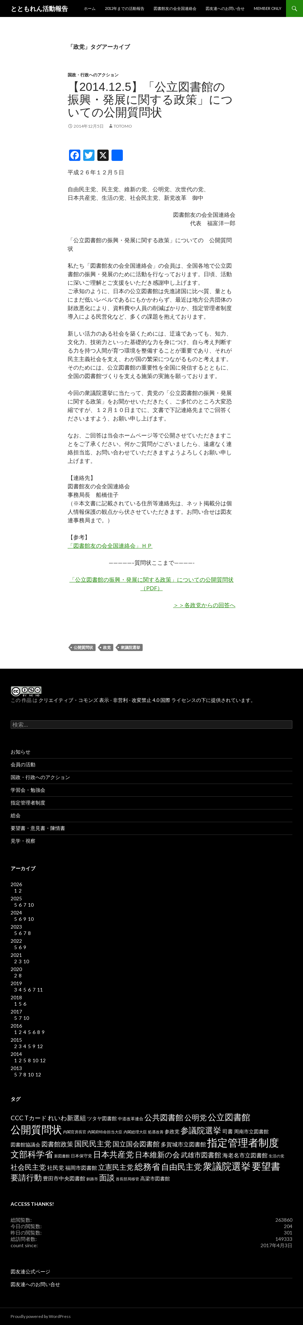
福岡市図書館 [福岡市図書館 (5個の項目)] (81, 1168)
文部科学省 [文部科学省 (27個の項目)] (32, 1154)
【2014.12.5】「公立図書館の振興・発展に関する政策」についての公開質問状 (150, 99)
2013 (16, 1068)
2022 (16, 941)
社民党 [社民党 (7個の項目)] (55, 1167)
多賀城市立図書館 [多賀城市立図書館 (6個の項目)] (183, 1144)
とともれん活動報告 (39, 8)
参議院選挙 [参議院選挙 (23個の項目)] (201, 1130)
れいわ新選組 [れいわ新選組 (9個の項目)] (67, 1118)
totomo (123, 126)
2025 (16, 898)
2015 (16, 1040)
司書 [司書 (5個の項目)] (227, 1131)
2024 (16, 913)
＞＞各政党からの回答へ (204, 605)
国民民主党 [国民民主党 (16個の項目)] (93, 1143)
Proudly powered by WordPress (41, 1316)
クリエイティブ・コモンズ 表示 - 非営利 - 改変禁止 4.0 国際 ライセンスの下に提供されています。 (147, 700)
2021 (16, 955)
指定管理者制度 (28, 803)
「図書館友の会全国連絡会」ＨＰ (110, 545)
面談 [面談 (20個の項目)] (107, 1177)
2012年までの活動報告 (124, 8)
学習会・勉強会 (28, 790)
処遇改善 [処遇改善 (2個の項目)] (156, 1131)
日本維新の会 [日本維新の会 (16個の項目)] (157, 1154)
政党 (107, 647)
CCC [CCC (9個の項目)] (17, 1118)
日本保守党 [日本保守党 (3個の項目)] (81, 1155)
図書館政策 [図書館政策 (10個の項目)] (57, 1144)
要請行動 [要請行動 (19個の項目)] (26, 1177)
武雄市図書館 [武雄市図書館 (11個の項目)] (201, 1155)
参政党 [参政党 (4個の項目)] (172, 1131)
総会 (16, 815)
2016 (16, 1026)
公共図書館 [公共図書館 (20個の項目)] (163, 1117)
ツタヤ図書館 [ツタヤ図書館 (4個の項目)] (102, 1118)
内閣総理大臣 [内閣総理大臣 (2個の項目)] (135, 1131)
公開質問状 (83, 647)
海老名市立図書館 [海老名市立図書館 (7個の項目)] (245, 1155)
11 (40, 990)
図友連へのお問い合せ (225, 8)
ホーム (90, 8)
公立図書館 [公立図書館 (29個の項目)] (229, 1117)
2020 (16, 969)
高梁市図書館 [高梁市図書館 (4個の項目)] (155, 1178)
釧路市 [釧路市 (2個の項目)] (92, 1178)
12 (40, 1046)
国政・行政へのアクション (93, 74)
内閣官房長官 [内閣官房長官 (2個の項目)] (74, 1131)
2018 (16, 997)
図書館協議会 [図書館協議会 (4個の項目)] (25, 1144)
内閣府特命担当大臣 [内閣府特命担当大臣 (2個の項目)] (104, 1131)
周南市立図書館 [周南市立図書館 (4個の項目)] (251, 1131)
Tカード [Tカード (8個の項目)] (35, 1118)
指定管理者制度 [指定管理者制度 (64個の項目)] (243, 1143)
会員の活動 (23, 764)
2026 (16, 884)
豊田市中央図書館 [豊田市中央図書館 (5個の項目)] (64, 1178)
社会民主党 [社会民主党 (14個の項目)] (28, 1167)
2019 (16, 983)
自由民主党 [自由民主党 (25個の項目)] (181, 1167)
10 (31, 905)
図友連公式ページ (30, 1271)
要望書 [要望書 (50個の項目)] (266, 1166)
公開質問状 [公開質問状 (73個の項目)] (36, 1129)
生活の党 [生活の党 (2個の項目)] (276, 1155)
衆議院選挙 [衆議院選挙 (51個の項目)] (227, 1166)
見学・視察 (23, 841)
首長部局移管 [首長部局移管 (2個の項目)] (127, 1178)
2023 (16, 927)
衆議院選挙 (130, 647)
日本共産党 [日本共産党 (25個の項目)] (113, 1154)
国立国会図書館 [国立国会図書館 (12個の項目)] (136, 1144)
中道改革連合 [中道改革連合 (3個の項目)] (130, 1118)
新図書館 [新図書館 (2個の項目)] (62, 1155)
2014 (16, 1054)
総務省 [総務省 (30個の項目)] (147, 1166)
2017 (16, 1012)
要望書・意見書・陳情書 (38, 828)
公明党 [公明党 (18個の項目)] (195, 1117)
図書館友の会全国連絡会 (175, 8)
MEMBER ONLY (267, 8)
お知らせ (20, 752)
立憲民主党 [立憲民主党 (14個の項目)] (115, 1167)
